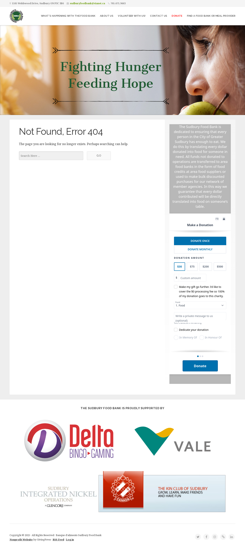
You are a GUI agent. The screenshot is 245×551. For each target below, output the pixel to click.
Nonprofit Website (21, 539)
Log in (70, 539)
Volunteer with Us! (131, 15)
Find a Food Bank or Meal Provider (211, 15)
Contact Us (158, 15)
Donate (177, 15)
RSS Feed (58, 539)
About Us (106, 15)
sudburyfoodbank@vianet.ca (87, 3)
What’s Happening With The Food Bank (68, 15)
